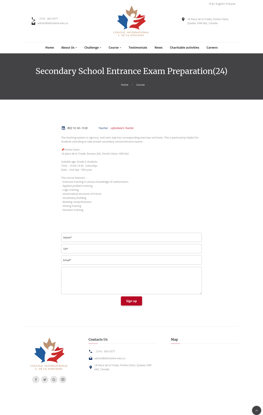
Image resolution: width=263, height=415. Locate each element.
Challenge (91, 47)
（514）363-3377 (47, 18)
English (220, 3)
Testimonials (138, 47)
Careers (212, 47)
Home (49, 47)
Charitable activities (184, 47)
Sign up (131, 301)
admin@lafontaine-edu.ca (52, 23)
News (159, 47)
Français (231, 3)
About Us (68, 47)
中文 (211, 3)
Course (114, 47)
